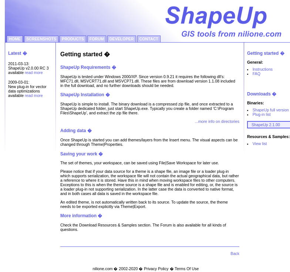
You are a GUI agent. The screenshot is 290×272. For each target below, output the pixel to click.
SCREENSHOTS (41, 39)
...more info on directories (217, 121)
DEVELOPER (121, 39)
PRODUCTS (73, 39)
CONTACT (148, 39)
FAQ (256, 73)
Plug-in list (262, 114)
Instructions (263, 69)
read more (34, 72)
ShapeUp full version (271, 110)
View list (260, 143)
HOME (15, 39)
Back (234, 253)
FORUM (97, 39)
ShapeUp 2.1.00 (266, 124)
